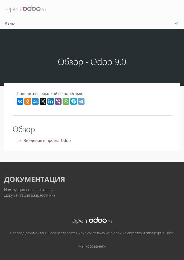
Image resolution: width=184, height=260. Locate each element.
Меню (92, 23)
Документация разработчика (30, 195)
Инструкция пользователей (28, 190)
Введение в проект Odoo (47, 140)
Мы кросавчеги (92, 246)
